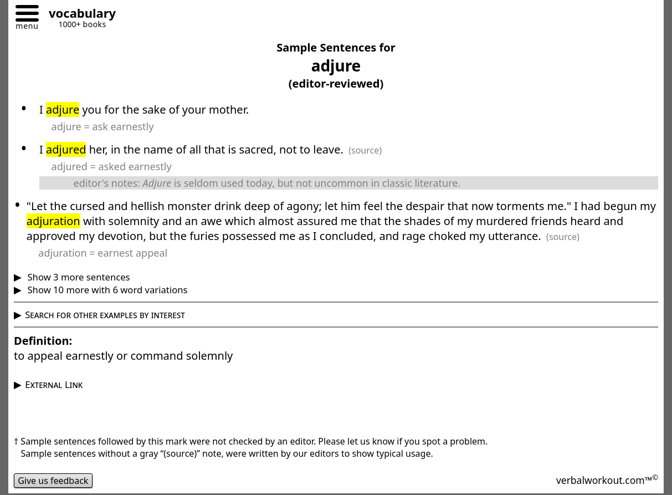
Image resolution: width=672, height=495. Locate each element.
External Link (54, 384)
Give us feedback (53, 480)
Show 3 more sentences (77, 277)
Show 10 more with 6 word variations (106, 289)
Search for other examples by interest (105, 314)
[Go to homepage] (78, 14)
